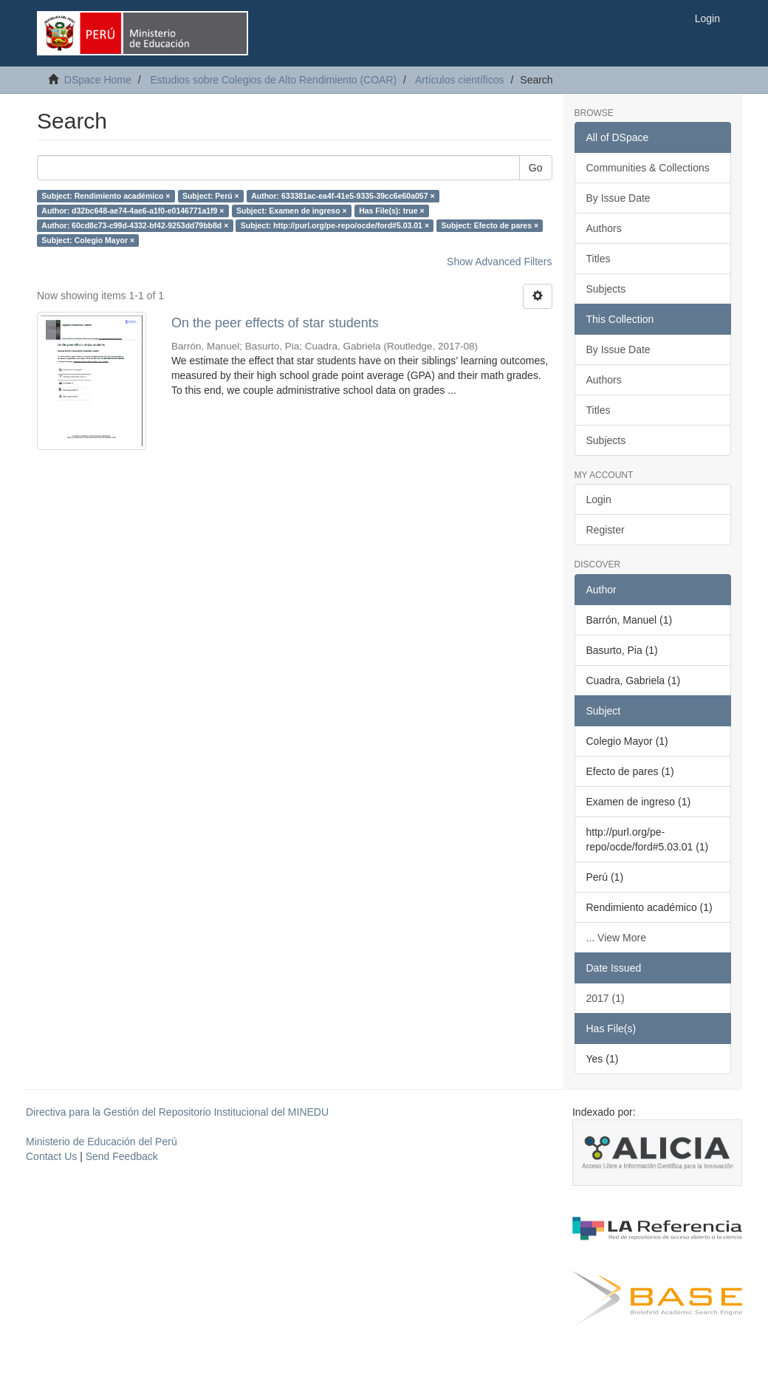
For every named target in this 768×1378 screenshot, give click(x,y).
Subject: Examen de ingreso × (291, 210)
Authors (604, 228)
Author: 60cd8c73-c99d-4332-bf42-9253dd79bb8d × (134, 225)
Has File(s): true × (391, 210)
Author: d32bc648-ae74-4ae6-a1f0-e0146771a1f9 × (132, 210)
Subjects (606, 289)
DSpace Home (97, 80)
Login (598, 499)
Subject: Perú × (210, 195)
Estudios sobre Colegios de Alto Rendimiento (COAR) (273, 80)
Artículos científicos (459, 80)
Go (536, 168)
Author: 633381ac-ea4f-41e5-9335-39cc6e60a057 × (342, 195)
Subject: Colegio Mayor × (87, 240)
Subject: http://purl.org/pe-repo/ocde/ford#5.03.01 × (335, 225)
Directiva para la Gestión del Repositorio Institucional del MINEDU (177, 1112)
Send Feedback (122, 1156)
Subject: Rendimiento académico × (105, 195)
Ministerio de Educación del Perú (101, 1141)
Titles (598, 259)
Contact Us (51, 1156)
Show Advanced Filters (499, 261)
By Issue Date (618, 198)
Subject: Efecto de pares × (490, 225)
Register (605, 530)
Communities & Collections (648, 168)
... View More (616, 938)
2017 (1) (605, 998)
